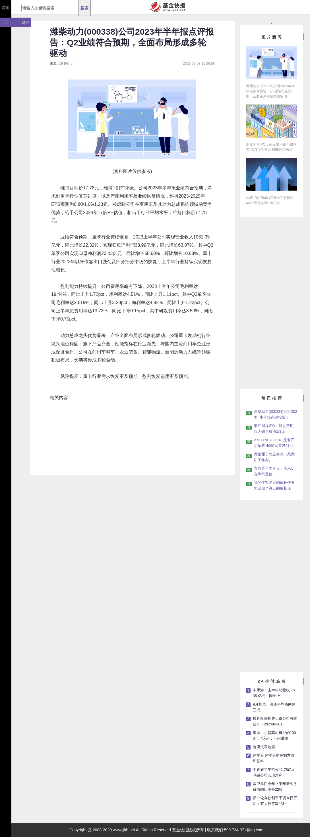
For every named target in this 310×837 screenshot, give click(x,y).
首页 (6, 7)
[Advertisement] (272, 302)
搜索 (84, 8)
